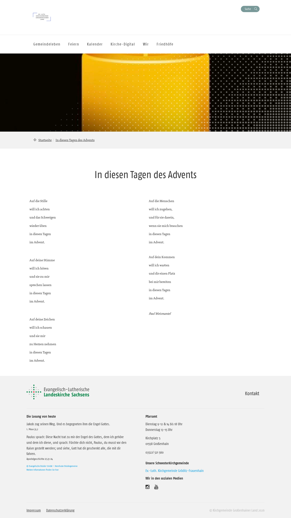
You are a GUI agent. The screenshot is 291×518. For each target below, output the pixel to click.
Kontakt (252, 393)
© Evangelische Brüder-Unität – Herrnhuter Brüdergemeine (52, 466)
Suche (248, 9)
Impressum (34, 510)
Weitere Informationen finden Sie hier (43, 469)
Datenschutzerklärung (60, 510)
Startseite (45, 140)
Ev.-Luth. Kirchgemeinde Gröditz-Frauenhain (175, 471)
